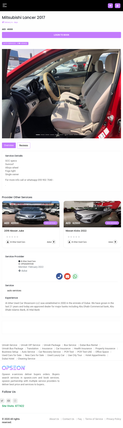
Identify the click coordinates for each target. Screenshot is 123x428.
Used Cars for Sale (12, 355)
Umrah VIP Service (31, 345)
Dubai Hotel (8, 358)
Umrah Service (10, 345)
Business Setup (10, 351)
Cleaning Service (26, 358)
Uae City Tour (75, 355)
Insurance (47, 348)
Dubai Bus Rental (89, 345)
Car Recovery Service (50, 351)
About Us (54, 419)
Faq (80, 419)
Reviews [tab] (23, 145)
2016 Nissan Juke (14, 230)
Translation (33, 348)
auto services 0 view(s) (15, 43)
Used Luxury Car (56, 355)
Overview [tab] (9, 145)
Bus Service (70, 345)
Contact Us (68, 419)
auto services (50, 223)
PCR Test (69, 351)
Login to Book (61, 35)
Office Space (102, 351)
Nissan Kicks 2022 (76, 230)
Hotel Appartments (96, 355)
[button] (11, 93)
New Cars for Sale (34, 355)
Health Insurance (83, 348)
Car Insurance (63, 348)
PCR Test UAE (84, 351)
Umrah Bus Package (13, 348)
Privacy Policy (113, 419)
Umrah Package (52, 345)
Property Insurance (105, 348)
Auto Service (29, 351)
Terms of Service (94, 419)
